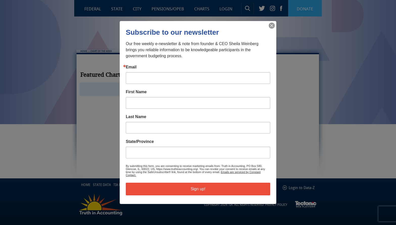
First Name (136, 92)
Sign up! (198, 189)
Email (131, 67)
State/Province (140, 142)
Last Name (136, 117)
